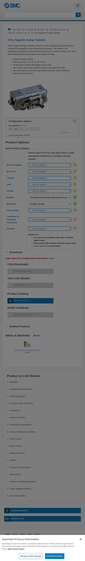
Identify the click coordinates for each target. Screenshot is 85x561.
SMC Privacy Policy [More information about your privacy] (16, 554)
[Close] (81, 544)
